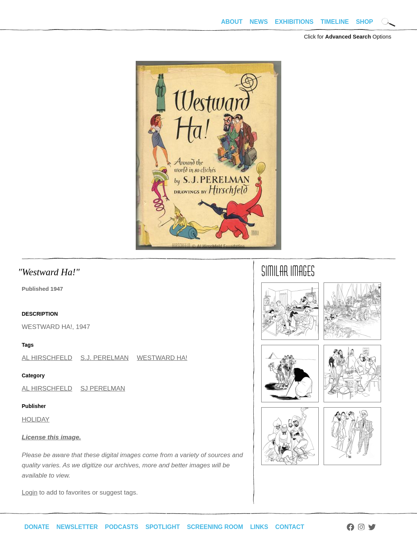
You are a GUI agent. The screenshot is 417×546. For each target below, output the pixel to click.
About (232, 22)
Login (30, 492)
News (259, 22)
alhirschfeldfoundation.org (44, 25)
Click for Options (347, 37)
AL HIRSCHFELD (47, 357)
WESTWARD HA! (162, 357)
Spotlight (163, 527)
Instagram (363, 527)
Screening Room (216, 527)
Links (260, 527)
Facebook (352, 527)
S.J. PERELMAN (105, 357)
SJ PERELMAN (103, 388)
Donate (37, 527)
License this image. (51, 437)
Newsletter (77, 527)
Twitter (373, 527)
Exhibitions (294, 22)
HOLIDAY (36, 419)
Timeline (335, 22)
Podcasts (122, 527)
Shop (364, 22)
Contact (290, 527)
